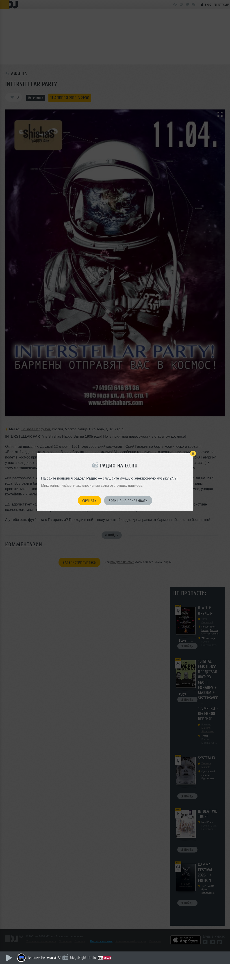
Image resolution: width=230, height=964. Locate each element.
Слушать (89, 501)
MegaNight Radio (83, 957)
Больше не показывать (128, 501)
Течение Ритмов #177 (44, 957)
